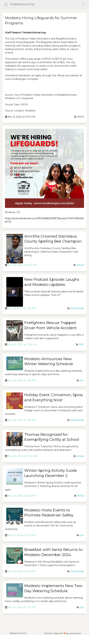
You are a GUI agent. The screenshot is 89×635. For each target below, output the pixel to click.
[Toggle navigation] (83, 4)
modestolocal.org (22, 4)
